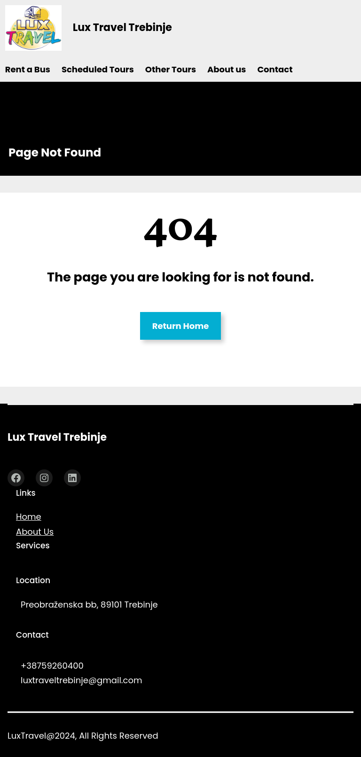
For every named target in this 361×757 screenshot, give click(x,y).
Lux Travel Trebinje (122, 27)
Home (28, 517)
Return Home (180, 326)
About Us (35, 532)
